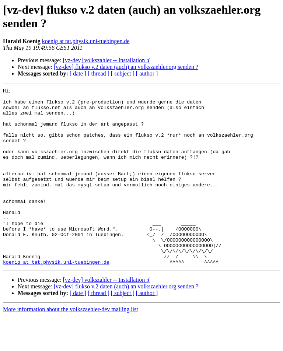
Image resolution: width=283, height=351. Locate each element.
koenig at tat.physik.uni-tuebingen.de (86, 41)
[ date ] (78, 73)
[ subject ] (122, 73)
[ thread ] (98, 73)
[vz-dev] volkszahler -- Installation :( (106, 60)
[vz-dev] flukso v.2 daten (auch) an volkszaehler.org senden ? (126, 67)
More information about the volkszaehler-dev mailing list (70, 344)
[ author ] (147, 73)
